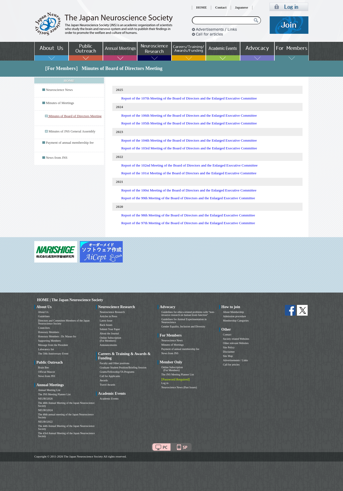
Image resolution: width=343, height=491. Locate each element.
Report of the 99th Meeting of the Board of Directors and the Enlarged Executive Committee (188, 198)
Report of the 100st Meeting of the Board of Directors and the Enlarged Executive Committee (188, 190)
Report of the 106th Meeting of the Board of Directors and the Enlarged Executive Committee (189, 115)
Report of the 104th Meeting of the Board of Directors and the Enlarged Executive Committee (189, 140)
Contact (221, 7)
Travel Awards (107, 384)
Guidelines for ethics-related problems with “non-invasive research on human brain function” (188, 313)
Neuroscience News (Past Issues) (179, 387)
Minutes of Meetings (60, 103)
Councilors (44, 327)
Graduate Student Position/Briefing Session (123, 367)
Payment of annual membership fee (70, 143)
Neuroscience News (59, 90)
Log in (164, 383)
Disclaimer (229, 351)
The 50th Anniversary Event (53, 353)
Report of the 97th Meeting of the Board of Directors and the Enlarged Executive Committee (188, 223)
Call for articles (231, 364)
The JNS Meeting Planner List (54, 394)
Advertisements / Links (235, 360)
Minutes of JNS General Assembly (72, 131)
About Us (43, 312)
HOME (201, 7)
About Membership (233, 312)
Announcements (108, 345)
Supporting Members (49, 340)
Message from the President (53, 345)
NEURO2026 (45, 398)
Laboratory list (46, 349)
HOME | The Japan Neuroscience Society (70, 300)
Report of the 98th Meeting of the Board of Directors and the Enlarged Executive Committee (188, 215)
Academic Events (109, 398)
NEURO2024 (45, 410)
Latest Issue (106, 320)
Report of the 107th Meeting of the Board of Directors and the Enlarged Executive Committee (189, 98)
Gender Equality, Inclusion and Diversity (183, 326)
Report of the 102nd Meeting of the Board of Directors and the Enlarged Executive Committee (189, 165)
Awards (104, 380)
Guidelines (44, 316)
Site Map (228, 356)
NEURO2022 (45, 421)
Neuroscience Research (112, 312)
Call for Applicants (110, 376)
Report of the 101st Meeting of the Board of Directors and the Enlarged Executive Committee (188, 173)
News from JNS (56, 158)
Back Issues (106, 324)
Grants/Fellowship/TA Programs (117, 371)
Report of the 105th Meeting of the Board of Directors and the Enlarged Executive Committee (189, 123)
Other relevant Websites (236, 343)
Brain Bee (43, 367)
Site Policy (229, 347)
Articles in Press (108, 316)
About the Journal (109, 333)
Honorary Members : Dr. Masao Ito (57, 336)
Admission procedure (234, 316)
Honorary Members (48, 332)
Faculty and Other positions (114, 363)
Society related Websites (236, 338)
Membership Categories (236, 320)
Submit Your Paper (110, 329)
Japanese (241, 7)
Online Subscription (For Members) (110, 339)
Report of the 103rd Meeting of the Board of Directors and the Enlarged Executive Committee (189, 148)
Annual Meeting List (49, 390)
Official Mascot (46, 371)
